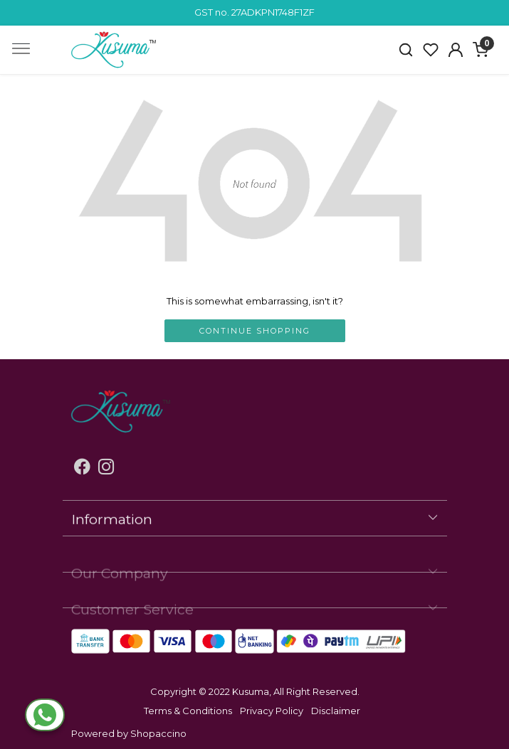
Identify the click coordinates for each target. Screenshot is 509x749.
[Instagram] (106, 468)
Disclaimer (335, 710)
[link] (406, 50)
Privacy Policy (271, 710)
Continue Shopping (254, 331)
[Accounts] (456, 50)
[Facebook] (82, 468)
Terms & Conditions (188, 710)
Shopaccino (158, 733)
